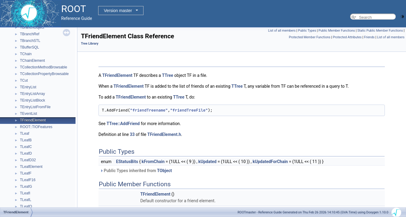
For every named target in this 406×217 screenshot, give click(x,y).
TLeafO (26, 206)
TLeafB (26, 140)
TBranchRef (29, 34)
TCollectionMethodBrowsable (43, 67)
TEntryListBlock (32, 100)
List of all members (281, 31)
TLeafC (26, 147)
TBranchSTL (30, 41)
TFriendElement (33, 120)
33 (132, 134)
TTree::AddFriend (123, 123)
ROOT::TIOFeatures (36, 127)
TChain (26, 54)
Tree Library (89, 44)
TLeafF (25, 173)
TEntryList (28, 87)
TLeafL (25, 200)
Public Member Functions (336, 31)
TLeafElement (31, 167)
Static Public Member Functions (380, 31)
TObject (164, 170)
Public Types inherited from (136, 170)
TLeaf (24, 133)
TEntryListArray (32, 94)
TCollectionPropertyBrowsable (44, 74)
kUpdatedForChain (270, 161)
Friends (369, 37)
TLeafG (26, 186)
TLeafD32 (28, 160)
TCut (24, 80)
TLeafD (26, 153)
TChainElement (32, 60)
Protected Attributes (347, 37)
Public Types (307, 31)
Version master (118, 10)
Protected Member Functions (309, 37)
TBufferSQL (29, 47)
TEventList (28, 114)
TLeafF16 (27, 180)
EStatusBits (127, 161)
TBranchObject (32, 27)
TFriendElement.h (164, 134)
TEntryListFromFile (35, 107)
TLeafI (25, 193)
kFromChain (153, 161)
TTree (167, 75)
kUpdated (207, 161)
